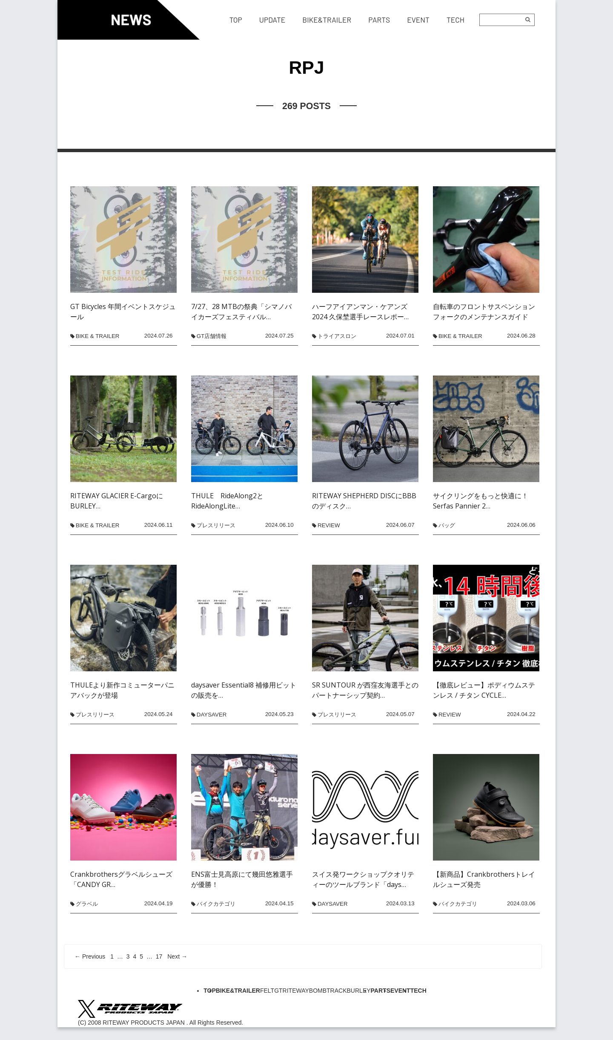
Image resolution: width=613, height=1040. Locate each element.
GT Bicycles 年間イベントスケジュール (123, 311)
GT (278, 990)
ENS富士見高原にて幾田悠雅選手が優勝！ (242, 879)
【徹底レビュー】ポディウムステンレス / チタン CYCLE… (484, 690)
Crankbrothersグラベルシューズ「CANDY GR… (121, 879)
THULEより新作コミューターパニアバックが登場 (122, 690)
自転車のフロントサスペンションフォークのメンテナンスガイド (484, 311)
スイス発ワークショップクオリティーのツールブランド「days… (363, 879)
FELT (267, 990)
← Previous (89, 956)
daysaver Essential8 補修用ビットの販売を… (243, 690)
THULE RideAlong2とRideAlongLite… (227, 501)
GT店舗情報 (212, 336)
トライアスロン (337, 336)
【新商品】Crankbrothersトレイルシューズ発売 (484, 879)
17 (159, 956)
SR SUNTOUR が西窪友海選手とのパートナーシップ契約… (365, 690)
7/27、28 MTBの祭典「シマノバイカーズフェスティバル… (241, 311)
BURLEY (359, 990)
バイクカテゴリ (216, 904)
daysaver (212, 714)
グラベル (87, 904)
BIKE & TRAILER (98, 336)
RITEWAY (296, 990)
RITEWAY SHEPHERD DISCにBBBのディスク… (364, 501)
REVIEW (329, 525)
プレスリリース (216, 525)
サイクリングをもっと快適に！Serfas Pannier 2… (480, 501)
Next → (177, 956)
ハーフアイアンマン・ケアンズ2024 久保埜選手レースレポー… (360, 311)
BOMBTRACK (328, 990)
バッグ (446, 525)
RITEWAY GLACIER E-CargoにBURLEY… (116, 501)
